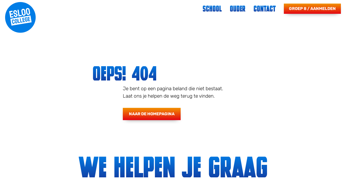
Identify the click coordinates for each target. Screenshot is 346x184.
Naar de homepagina (152, 113)
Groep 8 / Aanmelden (312, 8)
